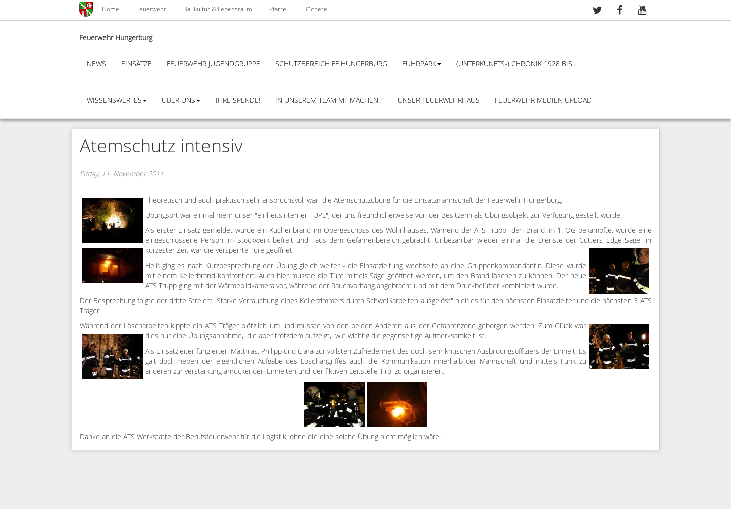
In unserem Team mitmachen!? (329, 100)
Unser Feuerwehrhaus (439, 100)
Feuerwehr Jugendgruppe (213, 64)
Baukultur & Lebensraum (217, 9)
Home (110, 9)
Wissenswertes (117, 100)
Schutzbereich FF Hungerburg (331, 64)
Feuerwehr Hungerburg (115, 38)
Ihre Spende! (238, 100)
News (96, 64)
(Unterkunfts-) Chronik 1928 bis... (516, 64)
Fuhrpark (421, 64)
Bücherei (316, 9)
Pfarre (277, 9)
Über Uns (181, 100)
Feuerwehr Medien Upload (543, 100)
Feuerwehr (151, 9)
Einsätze (136, 64)
